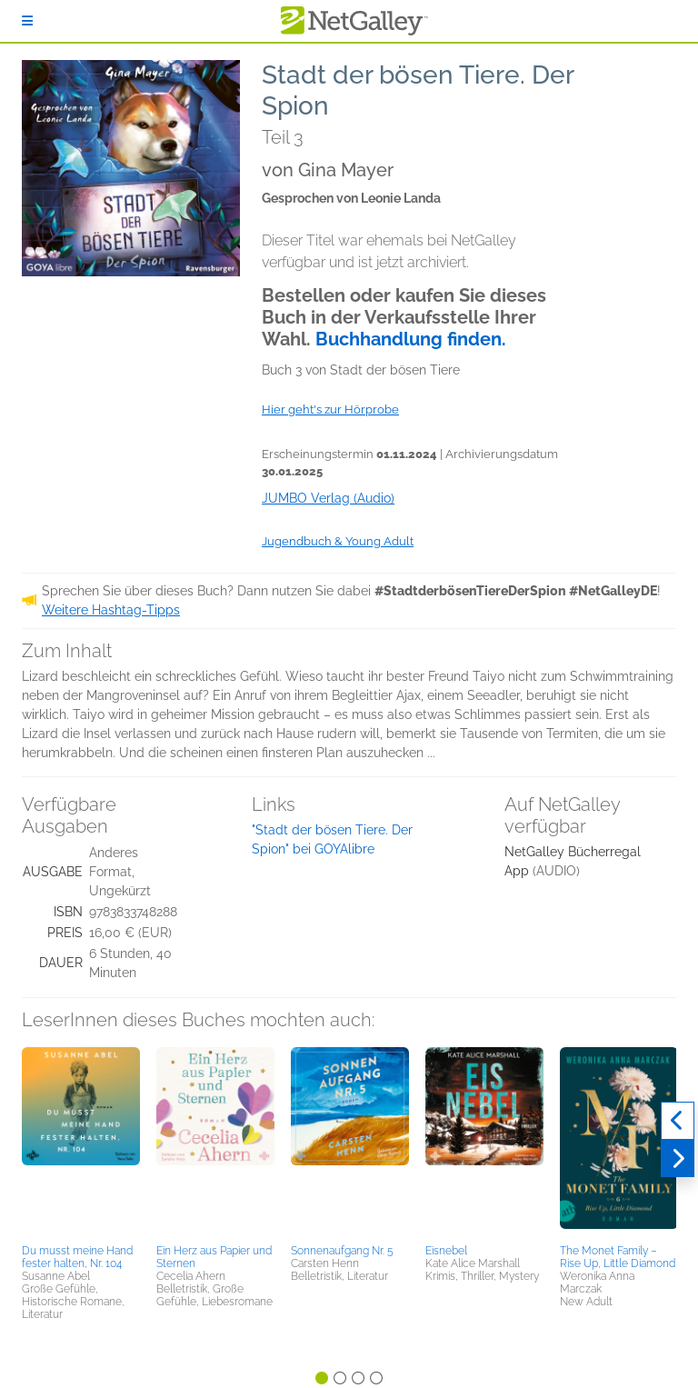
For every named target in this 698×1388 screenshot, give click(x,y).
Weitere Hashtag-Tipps (111, 610)
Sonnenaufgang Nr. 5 (342, 1250)
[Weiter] (677, 1159)
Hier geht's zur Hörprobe (330, 409)
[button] (81, 1142)
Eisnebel (446, 1250)
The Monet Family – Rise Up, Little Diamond (617, 1257)
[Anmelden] (27, 21)
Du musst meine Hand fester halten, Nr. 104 (77, 1257)
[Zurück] (677, 1121)
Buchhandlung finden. (410, 339)
